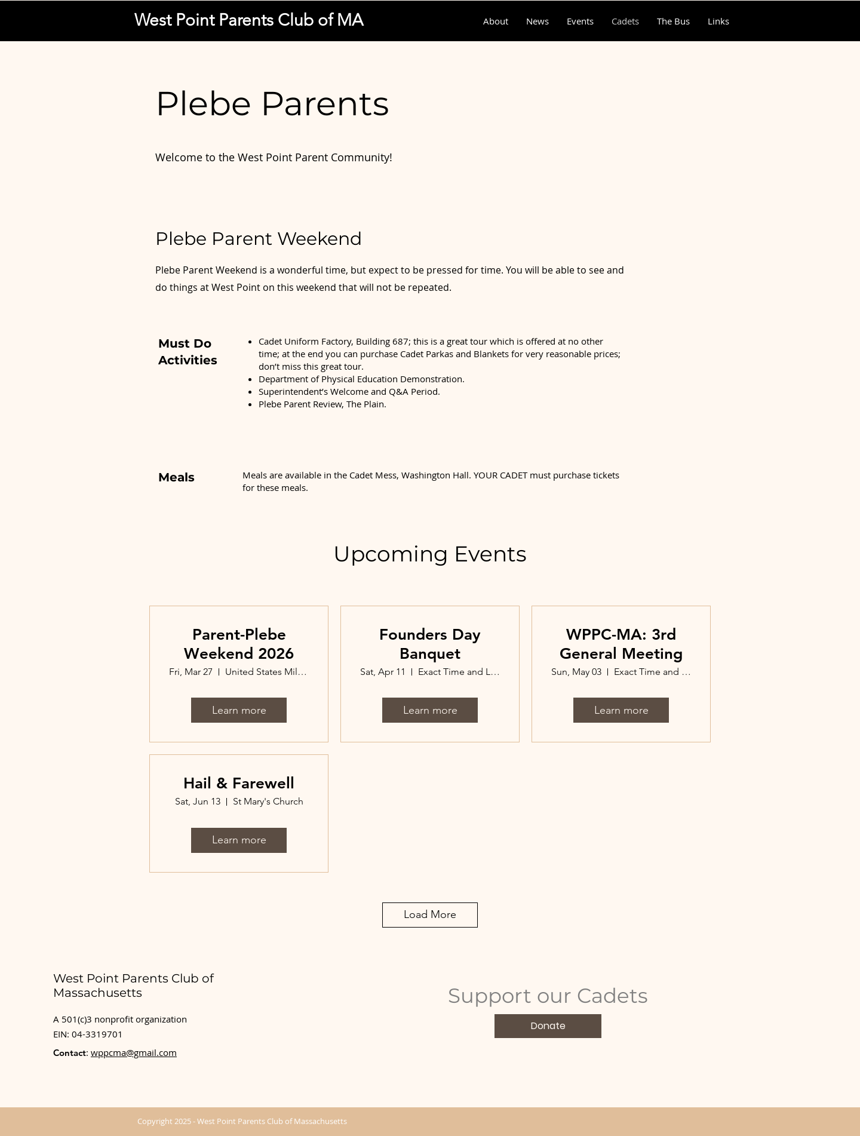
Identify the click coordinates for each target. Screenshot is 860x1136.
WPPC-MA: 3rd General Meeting (621, 643)
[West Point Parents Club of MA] (248, 20)
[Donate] (547, 1026)
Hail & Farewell (238, 783)
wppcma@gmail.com (134, 1052)
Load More (430, 914)
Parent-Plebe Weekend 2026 (239, 643)
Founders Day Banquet (430, 643)
